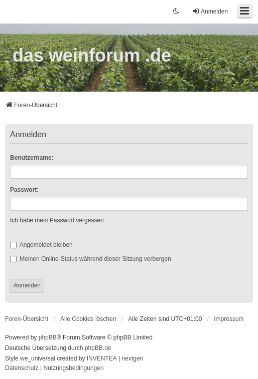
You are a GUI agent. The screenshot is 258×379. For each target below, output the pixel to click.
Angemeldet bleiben (41, 244)
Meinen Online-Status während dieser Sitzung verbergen (90, 258)
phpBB (48, 337)
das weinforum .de (92, 55)
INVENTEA (102, 358)
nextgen (133, 358)
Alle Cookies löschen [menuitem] (88, 318)
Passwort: (24, 189)
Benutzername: (32, 157)
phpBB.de (98, 347)
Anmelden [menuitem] (210, 11)
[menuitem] (228, 318)
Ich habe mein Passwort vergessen (57, 220)
